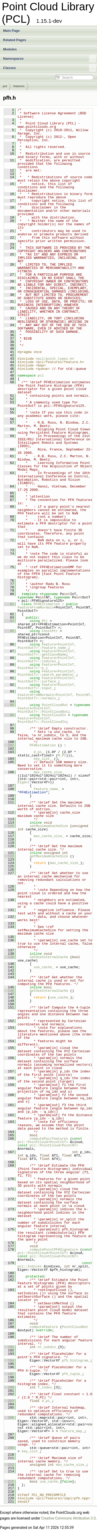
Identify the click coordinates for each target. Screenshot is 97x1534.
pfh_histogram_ (76, 1360)
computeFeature (44, 1327)
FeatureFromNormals (36, 607)
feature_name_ (47, 789)
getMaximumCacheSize (49, 856)
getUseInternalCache (49, 990)
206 (9, 1417)
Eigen (23, 782)
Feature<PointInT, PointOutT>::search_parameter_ (48, 673)
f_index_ (46, 1387)
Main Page (11, 31)
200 (9, 1387)
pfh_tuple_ (72, 1374)
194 (9, 1360)
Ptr (45, 621)
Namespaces (49, 58)
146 (9, 990)
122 (9, 856)
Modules (10, 49)
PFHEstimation (47, 604)
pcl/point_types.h (55, 358)
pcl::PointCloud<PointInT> (43, 1142)
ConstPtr (50, 631)
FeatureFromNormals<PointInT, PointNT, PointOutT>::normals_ (56, 697)
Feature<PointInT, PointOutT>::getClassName (48, 653)
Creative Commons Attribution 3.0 (68, 1518)
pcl (5, 86)
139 (9, 957)
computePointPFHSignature (54, 1249)
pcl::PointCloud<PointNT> (54, 1145)
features (19, 86)
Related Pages (14, 40)
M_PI (62, 755)
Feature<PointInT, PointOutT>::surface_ (48, 680)
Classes (49, 68)
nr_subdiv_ (48, 1347)
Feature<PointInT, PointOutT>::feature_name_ (48, 646)
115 (9, 826)
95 (9, 705)
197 (9, 1374)
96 (9, 715)
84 (9, 621)
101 (9, 745)
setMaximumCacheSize (49, 826)
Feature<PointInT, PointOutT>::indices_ (48, 660)
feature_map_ (72, 1431)
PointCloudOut (55, 705)
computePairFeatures (49, 1138)
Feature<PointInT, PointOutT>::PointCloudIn (42, 720)
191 (9, 1347)
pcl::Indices (30, 1266)
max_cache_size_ (49, 772)
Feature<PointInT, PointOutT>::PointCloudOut (43, 710)
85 (9, 631)
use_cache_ (44, 967)
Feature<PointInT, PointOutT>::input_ (48, 686)
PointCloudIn (54, 715)
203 (9, 1400)
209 (9, 1448)
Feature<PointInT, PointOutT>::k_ (48, 666)
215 (9, 1481)
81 (9, 604)
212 (9, 1464)
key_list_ (43, 758)
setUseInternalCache (49, 957)
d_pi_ (39, 752)
